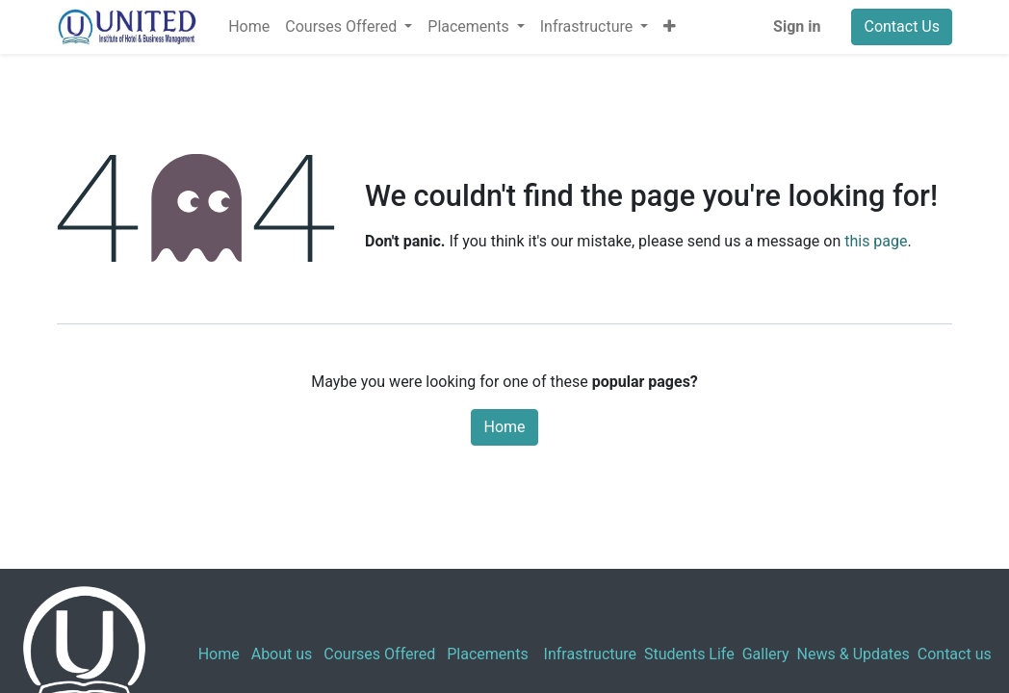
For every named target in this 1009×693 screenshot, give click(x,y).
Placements (487, 654)
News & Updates (853, 654)
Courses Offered (379, 654)
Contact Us (902, 26)
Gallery (765, 654)
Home (504, 427)
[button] (670, 27)
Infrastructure (590, 654)
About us (282, 654)
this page (875, 241)
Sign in (796, 26)
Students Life (689, 654)
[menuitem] (248, 27)
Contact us (955, 654)
